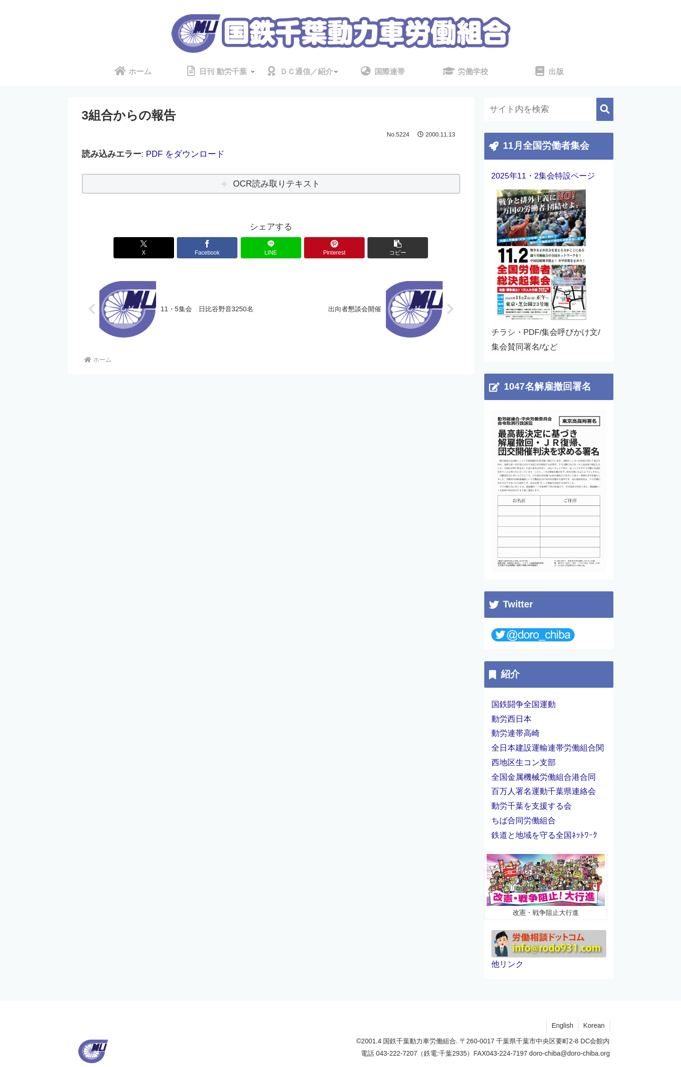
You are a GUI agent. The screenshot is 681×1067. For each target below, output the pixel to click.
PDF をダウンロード (185, 154)
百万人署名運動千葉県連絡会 (543, 791)
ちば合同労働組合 (523, 820)
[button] (397, 247)
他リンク (507, 964)
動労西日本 (511, 719)
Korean (593, 1025)
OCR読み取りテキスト (276, 183)
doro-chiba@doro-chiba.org (569, 1053)
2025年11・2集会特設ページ (543, 175)
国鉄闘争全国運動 (523, 704)
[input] (548, 109)
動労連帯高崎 (515, 733)
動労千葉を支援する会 (531, 806)
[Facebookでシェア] (207, 247)
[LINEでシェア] (271, 247)
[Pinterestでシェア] (334, 247)
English (562, 1025)
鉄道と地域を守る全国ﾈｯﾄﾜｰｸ (544, 835)
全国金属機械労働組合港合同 (543, 777)
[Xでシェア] (144, 247)
